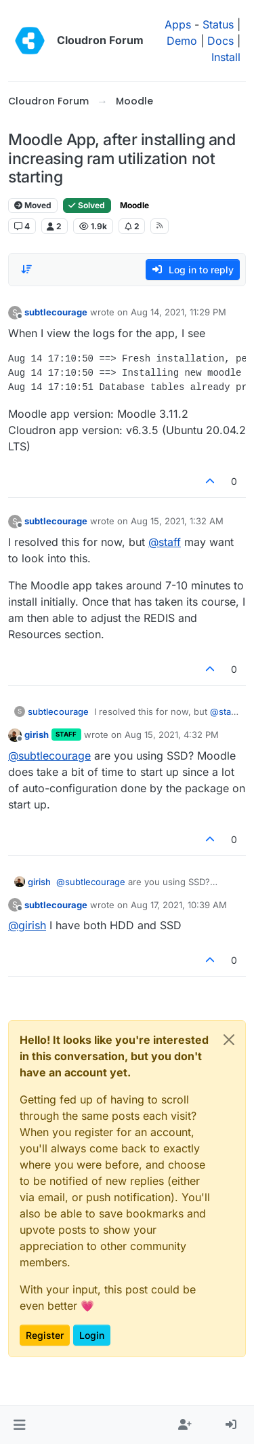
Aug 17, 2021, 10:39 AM (179, 904)
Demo (182, 40)
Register (45, 1335)
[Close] (229, 1040)
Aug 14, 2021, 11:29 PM (178, 312)
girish (36, 734)
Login (91, 1335)
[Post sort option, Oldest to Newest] (26, 269)
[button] (19, 1425)
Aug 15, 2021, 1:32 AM (177, 520)
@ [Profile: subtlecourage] (49, 755)
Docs (220, 40)
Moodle (134, 205)
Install (225, 57)
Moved (32, 205)
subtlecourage (55, 312)
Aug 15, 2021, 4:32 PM (172, 734)
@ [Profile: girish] (27, 925)
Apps (178, 24)
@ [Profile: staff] (164, 542)
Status (218, 24)
